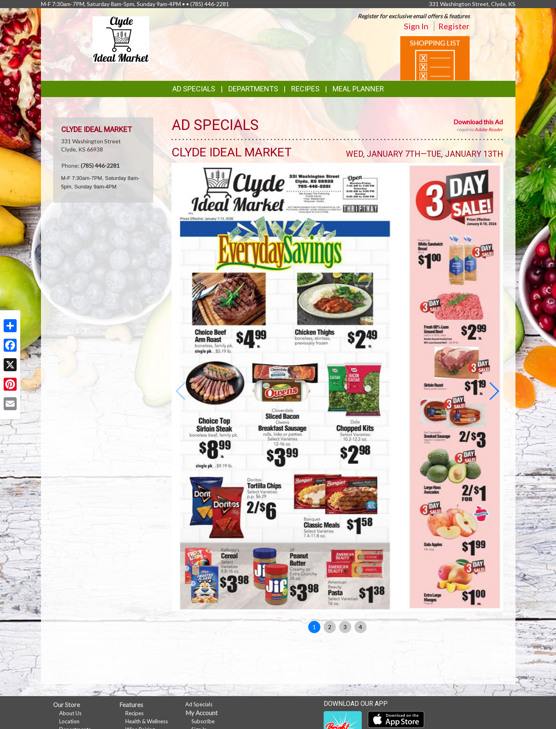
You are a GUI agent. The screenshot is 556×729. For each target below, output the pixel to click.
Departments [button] (253, 88)
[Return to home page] (120, 38)
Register (454, 26)
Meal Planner (358, 88)
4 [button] (360, 626)
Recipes (305, 88)
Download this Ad (478, 121)
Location (69, 721)
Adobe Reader (488, 129)
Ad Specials (193, 88)
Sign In (416, 26)
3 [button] (345, 626)
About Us (70, 713)
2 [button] (329, 626)
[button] (493, 391)
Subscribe (203, 721)
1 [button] (314, 626)
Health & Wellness (146, 721)
